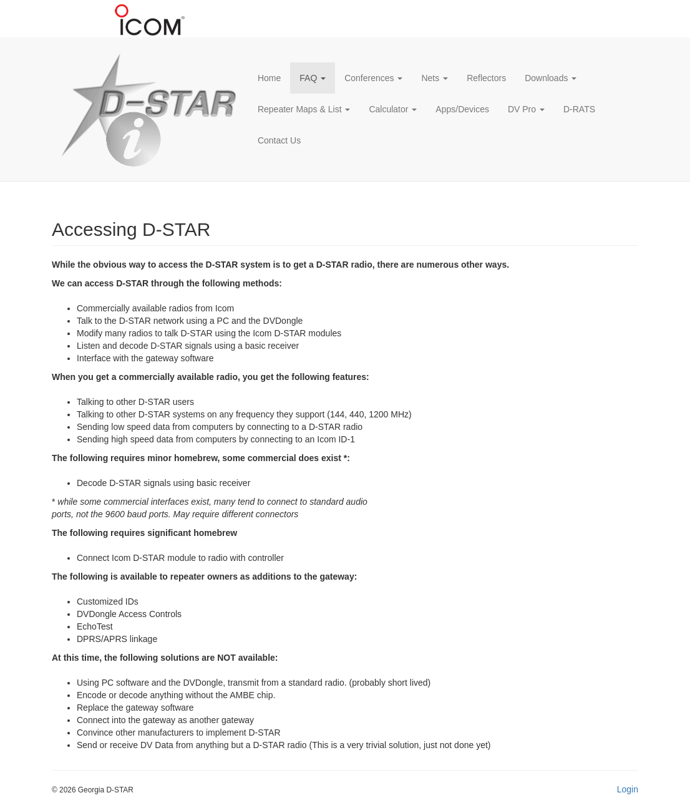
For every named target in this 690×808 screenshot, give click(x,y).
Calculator (393, 109)
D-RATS (579, 109)
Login (627, 789)
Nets (434, 78)
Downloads (550, 78)
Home (269, 78)
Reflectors (486, 78)
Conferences (373, 78)
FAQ (312, 78)
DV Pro (526, 109)
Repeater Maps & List (304, 109)
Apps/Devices (462, 109)
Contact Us (279, 140)
